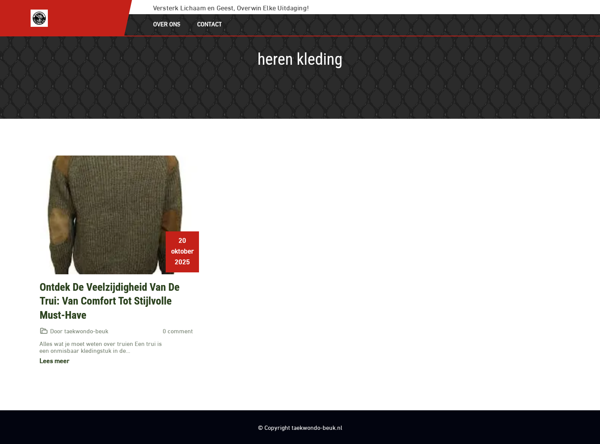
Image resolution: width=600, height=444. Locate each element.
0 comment (178, 330)
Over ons (166, 23)
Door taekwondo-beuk (79, 330)
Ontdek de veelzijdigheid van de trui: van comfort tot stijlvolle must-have (109, 301)
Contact (209, 23)
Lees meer (54, 360)
